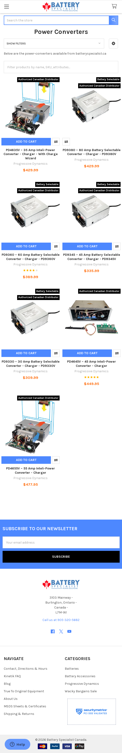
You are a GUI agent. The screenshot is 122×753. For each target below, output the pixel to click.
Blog (7, 684)
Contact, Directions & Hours (25, 669)
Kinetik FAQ (12, 676)
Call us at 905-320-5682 (61, 620)
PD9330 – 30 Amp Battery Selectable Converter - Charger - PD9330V (31, 364)
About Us (11, 699)
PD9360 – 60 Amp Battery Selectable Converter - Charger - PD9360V (31, 257)
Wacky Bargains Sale (81, 691)
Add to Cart (26, 142)
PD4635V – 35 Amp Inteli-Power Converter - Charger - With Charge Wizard (31, 154)
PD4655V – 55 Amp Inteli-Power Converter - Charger (30, 470)
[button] (113, 43)
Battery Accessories (80, 676)
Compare (56, 141)
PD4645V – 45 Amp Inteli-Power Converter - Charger (91, 364)
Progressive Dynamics (82, 684)
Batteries (72, 669)
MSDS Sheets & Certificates (25, 706)
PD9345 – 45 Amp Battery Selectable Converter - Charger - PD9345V (91, 257)
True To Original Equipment (24, 691)
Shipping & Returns (19, 714)
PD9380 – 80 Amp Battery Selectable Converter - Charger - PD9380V (92, 152)
